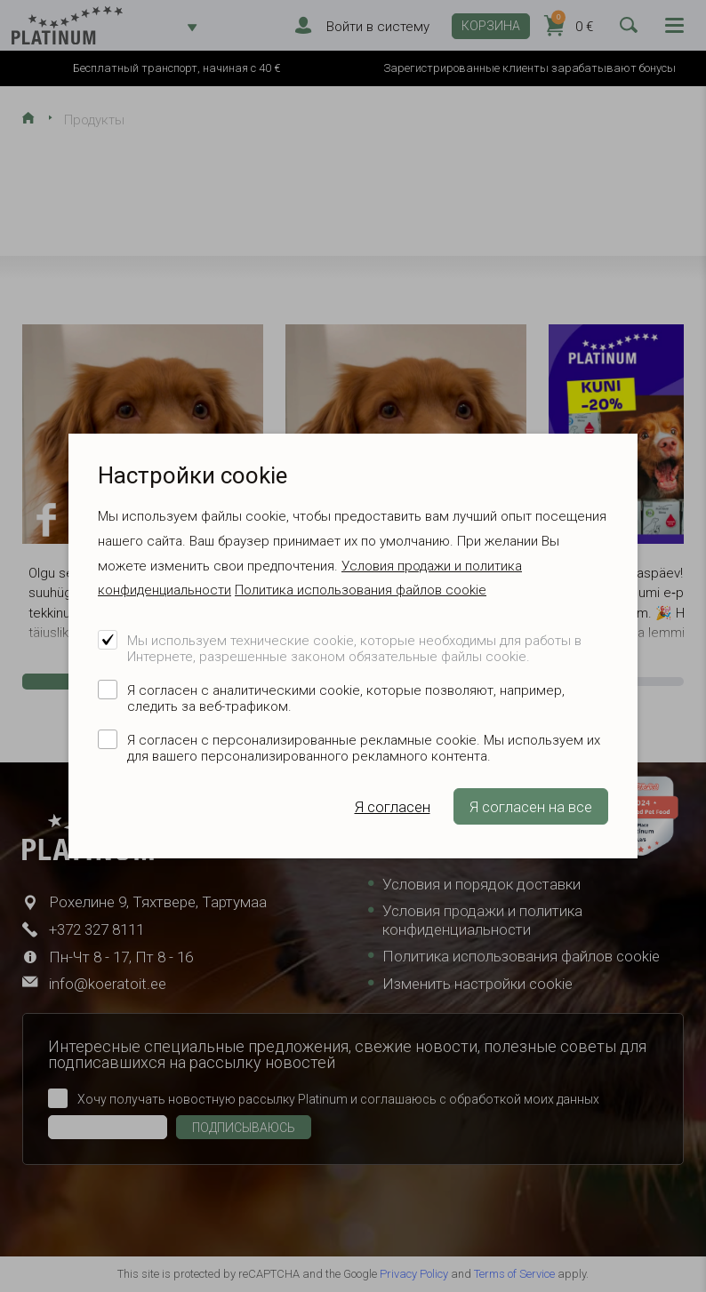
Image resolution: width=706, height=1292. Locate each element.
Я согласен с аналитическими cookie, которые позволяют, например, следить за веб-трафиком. (346, 698)
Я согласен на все (530, 807)
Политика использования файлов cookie (360, 590)
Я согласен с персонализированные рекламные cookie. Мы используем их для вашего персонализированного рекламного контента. (363, 748)
